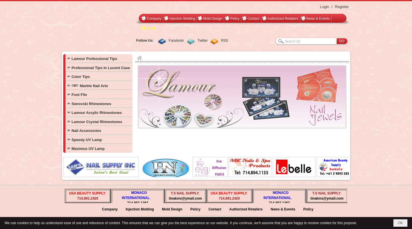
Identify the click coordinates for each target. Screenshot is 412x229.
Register (342, 7)
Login (324, 7)
